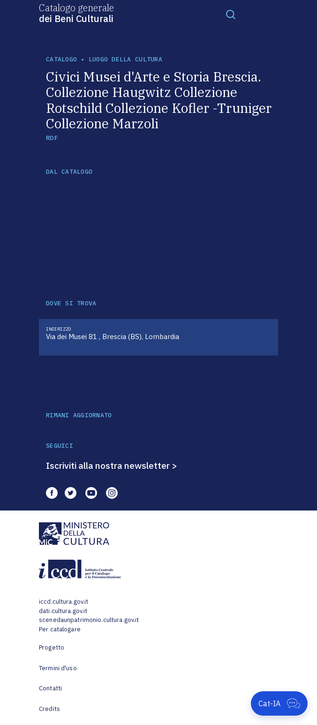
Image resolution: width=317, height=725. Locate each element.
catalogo (61, 59)
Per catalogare (60, 629)
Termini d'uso (58, 668)
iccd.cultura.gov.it (63, 602)
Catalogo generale (76, 12)
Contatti (50, 688)
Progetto (51, 647)
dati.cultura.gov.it (63, 611)
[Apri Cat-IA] (279, 703)
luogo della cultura (125, 59)
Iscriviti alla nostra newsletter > (111, 465)
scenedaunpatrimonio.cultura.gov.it (89, 620)
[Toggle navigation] (231, 14)
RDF (52, 138)
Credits (49, 709)
